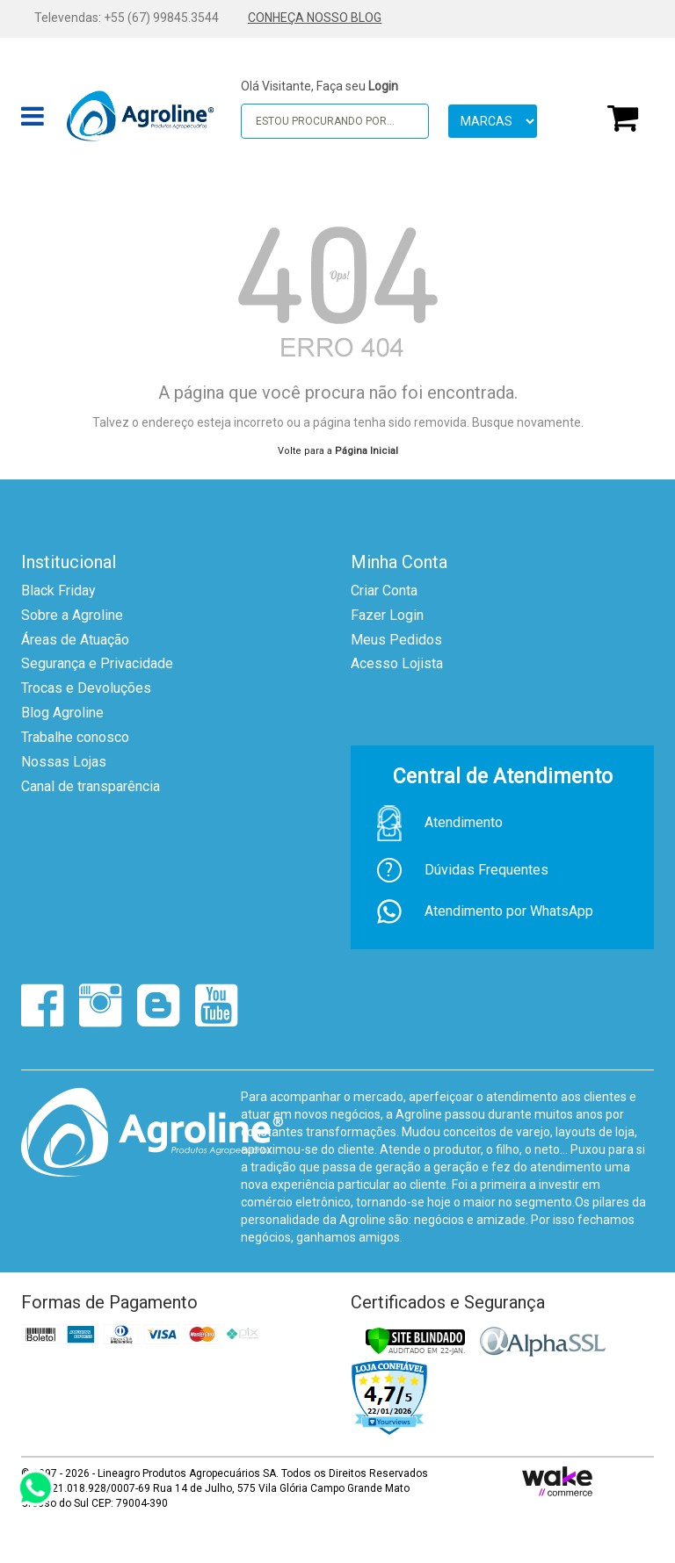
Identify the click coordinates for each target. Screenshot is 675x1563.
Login (383, 86)
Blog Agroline (62, 712)
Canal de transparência (90, 786)
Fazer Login (387, 615)
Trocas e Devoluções (86, 688)
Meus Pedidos (396, 639)
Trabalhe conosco (75, 737)
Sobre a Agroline (72, 615)
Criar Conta (384, 590)
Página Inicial (366, 451)
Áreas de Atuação (75, 639)
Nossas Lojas (63, 761)
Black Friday (58, 590)
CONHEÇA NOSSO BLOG (314, 18)
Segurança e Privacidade (97, 663)
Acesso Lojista (397, 663)
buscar (407, 121)
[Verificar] (415, 1341)
